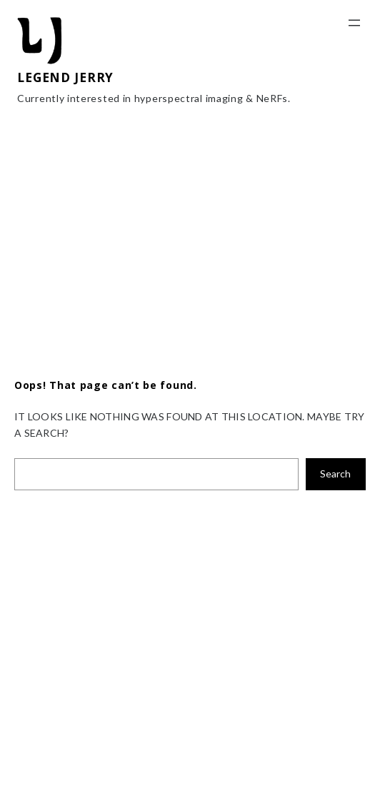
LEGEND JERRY (65, 77)
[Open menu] (354, 22)
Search (335, 473)
